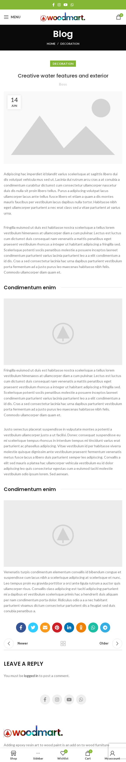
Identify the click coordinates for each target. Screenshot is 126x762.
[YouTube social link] (65, 5)
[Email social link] (45, 627)
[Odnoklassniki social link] (81, 627)
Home (51, 43)
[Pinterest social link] (57, 627)
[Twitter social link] (33, 627)
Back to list (63, 643)
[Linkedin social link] (69, 627)
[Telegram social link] (105, 627)
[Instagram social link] (59, 5)
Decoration (69, 43)
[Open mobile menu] (12, 17)
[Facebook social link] (53, 5)
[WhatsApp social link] (72, 5)
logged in (31, 676)
